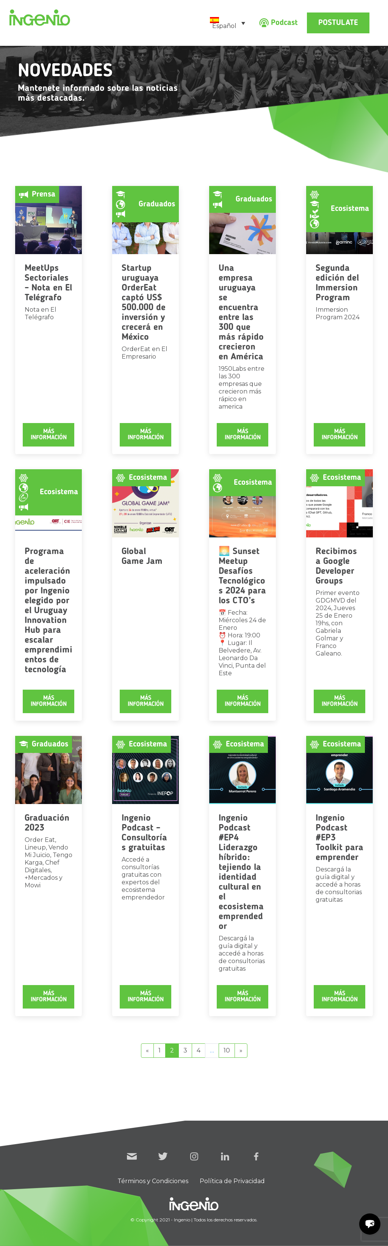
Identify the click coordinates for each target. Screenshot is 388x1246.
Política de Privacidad (232, 1181)
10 (227, 1050)
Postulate (338, 23)
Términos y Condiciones (152, 1181)
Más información (49, 435)
